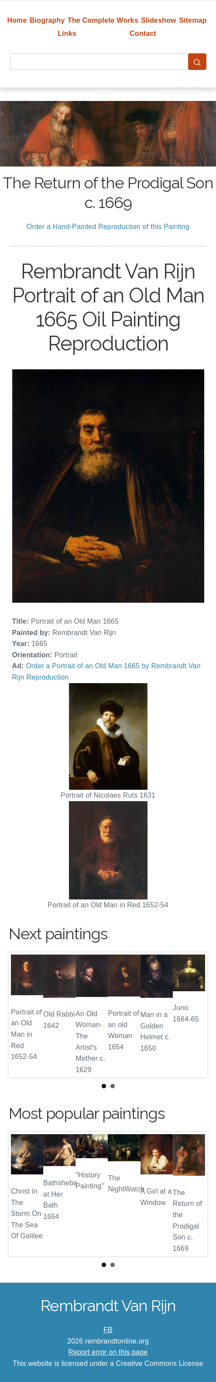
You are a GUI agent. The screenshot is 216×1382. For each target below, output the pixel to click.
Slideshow (158, 20)
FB (108, 1329)
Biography (47, 20)
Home (17, 20)
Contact (143, 33)
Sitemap (192, 20)
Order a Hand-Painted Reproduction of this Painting (108, 226)
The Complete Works (103, 20)
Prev (22, 1015)
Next (194, 1015)
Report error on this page (108, 1352)
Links (67, 33)
